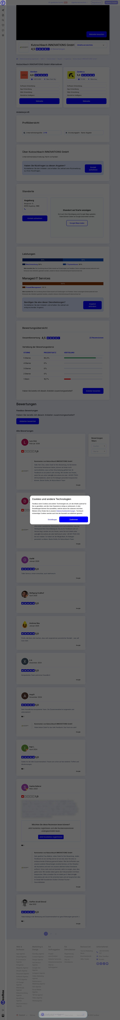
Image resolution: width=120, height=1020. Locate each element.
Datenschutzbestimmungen (65, 511)
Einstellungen (52, 519)
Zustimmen (74, 519)
